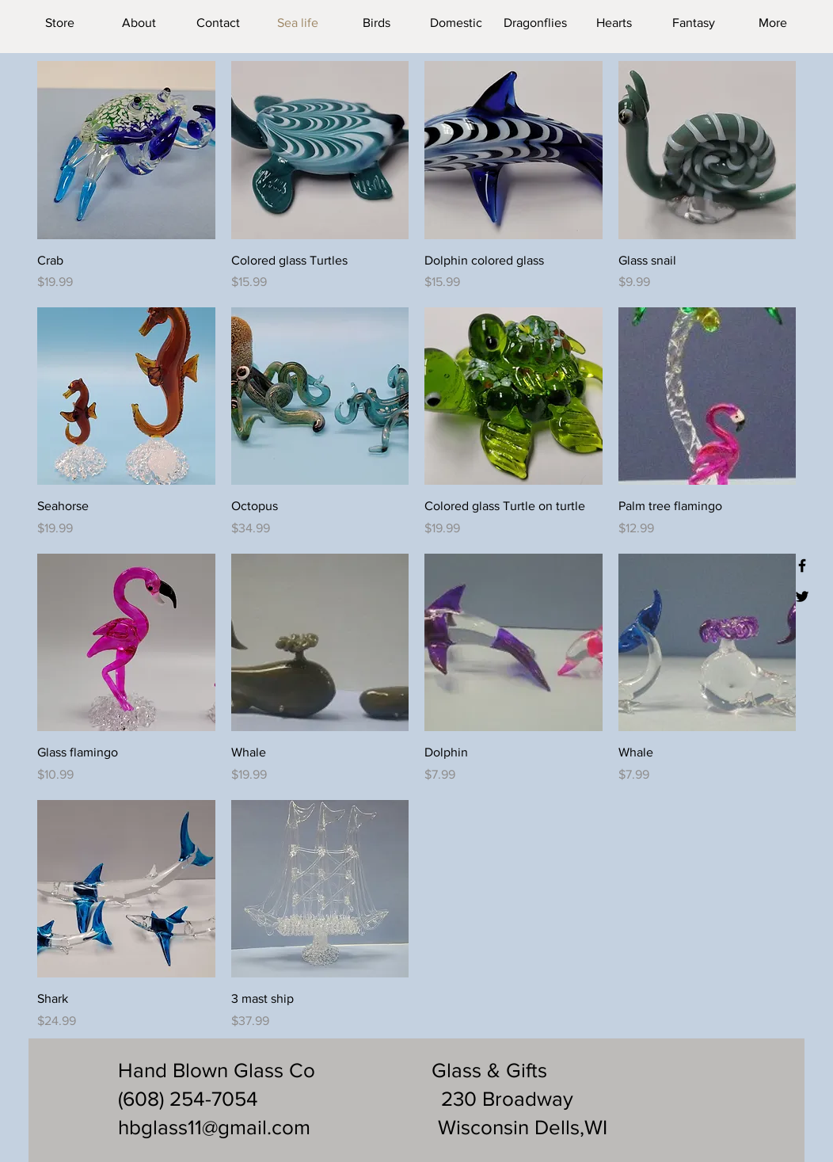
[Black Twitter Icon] (802, 596)
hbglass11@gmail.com (214, 1127)
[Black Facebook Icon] (802, 565)
